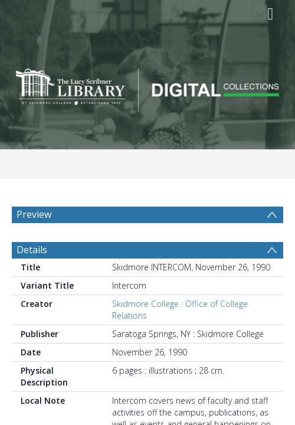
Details (32, 249)
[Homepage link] (148, 87)
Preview (34, 214)
